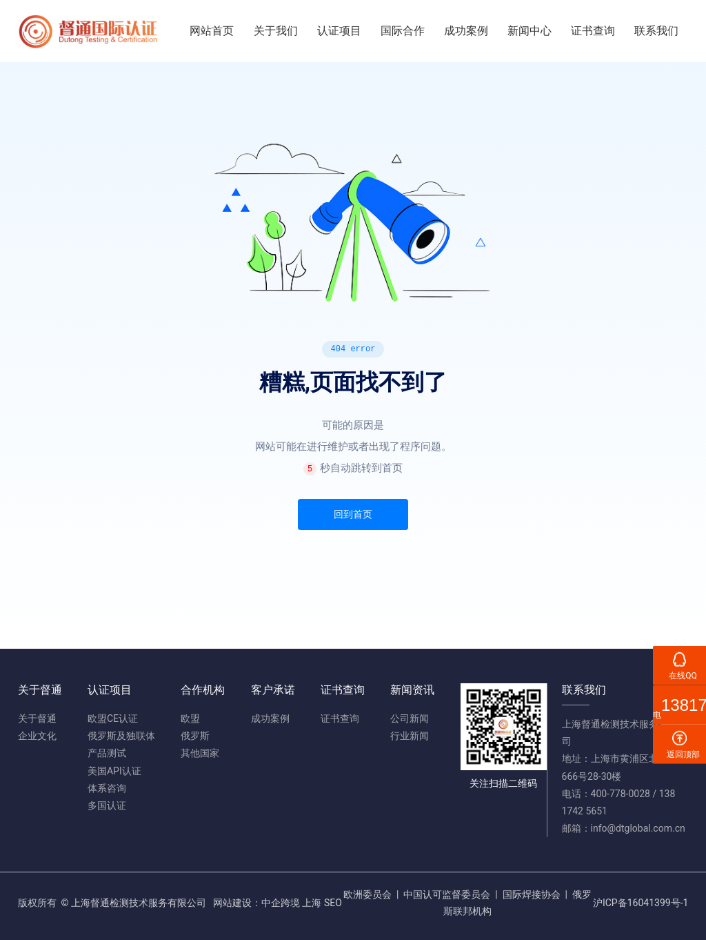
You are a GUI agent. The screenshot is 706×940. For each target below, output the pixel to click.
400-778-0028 (620, 793)
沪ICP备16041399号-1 (640, 902)
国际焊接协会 (532, 894)
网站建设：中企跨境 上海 (267, 902)
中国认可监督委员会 (446, 894)
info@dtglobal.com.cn (638, 828)
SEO (333, 902)
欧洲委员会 (367, 894)
